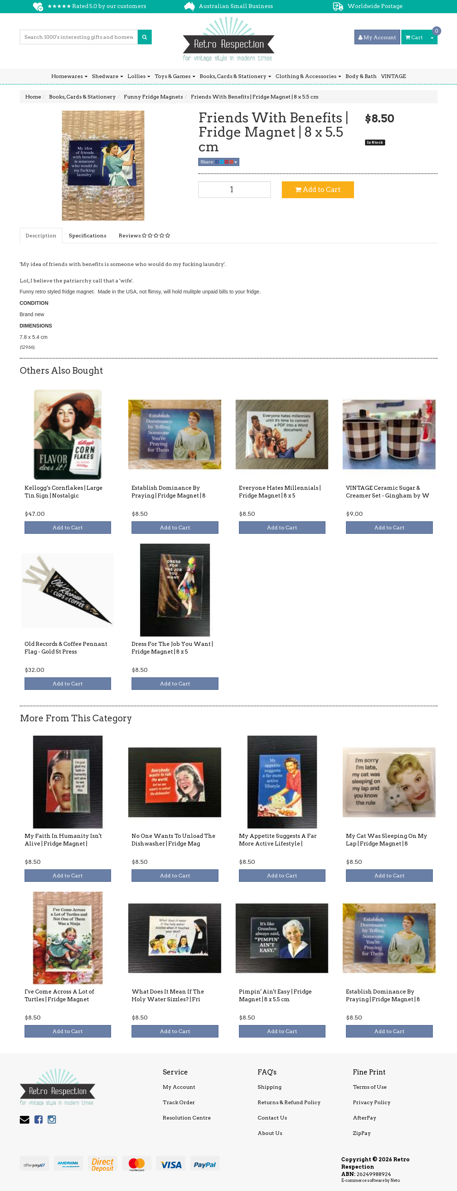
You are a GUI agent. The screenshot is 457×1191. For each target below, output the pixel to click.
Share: (218, 161)
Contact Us (272, 1118)
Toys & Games (175, 76)
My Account (179, 1087)
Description (41, 235)
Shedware (107, 76)
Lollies (139, 76)
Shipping (269, 1087)
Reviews (144, 235)
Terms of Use (370, 1087)
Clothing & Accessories (308, 76)
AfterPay (364, 1118)
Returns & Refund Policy (289, 1102)
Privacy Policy (372, 1102)
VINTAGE (393, 76)
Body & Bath (361, 76)
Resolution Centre (187, 1118)
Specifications (87, 235)
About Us (270, 1133)
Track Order (179, 1102)
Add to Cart (317, 189)
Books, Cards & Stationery (235, 76)
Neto (395, 1180)
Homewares (69, 76)
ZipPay (362, 1133)
